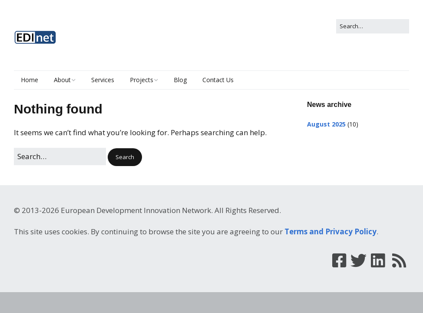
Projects (141, 80)
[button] (125, 157)
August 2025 (326, 124)
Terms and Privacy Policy (330, 231)
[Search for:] (372, 26)
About (62, 80)
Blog (180, 80)
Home (29, 80)
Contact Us (218, 80)
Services (102, 80)
